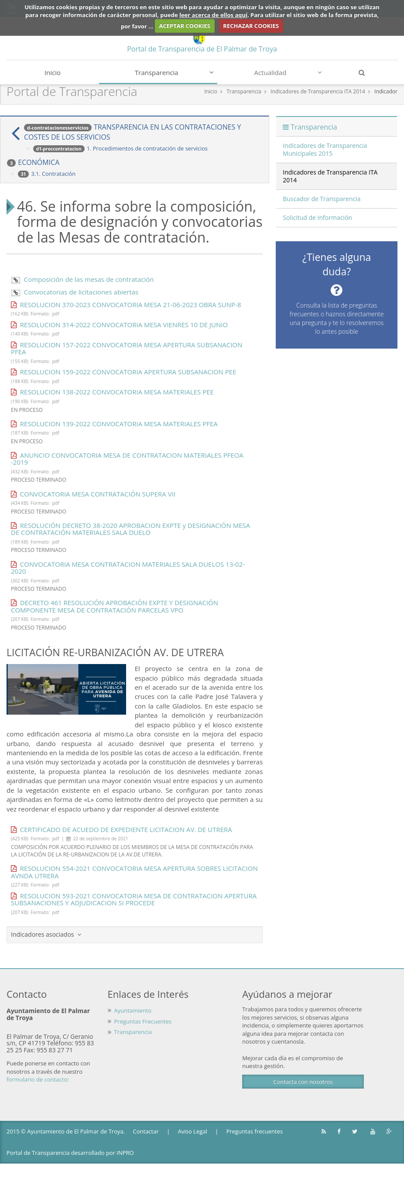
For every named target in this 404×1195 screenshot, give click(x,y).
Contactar (146, 1131)
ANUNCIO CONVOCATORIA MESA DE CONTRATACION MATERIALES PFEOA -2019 (127, 459)
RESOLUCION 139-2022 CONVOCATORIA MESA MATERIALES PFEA (114, 423)
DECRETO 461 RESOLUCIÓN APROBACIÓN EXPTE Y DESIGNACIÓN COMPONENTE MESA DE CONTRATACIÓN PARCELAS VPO (114, 606)
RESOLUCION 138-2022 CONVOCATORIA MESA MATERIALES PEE (112, 391)
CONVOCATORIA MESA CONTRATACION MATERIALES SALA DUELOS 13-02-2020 (128, 568)
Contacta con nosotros (302, 1081)
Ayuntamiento (133, 1010)
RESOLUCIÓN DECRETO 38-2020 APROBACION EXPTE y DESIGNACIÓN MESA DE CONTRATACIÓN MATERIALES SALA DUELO (130, 529)
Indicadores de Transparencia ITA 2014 (317, 91)
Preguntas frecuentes (254, 1131)
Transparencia (174, 72)
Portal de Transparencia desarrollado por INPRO (70, 1153)
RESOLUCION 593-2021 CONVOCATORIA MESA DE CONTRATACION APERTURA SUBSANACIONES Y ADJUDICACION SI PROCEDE (134, 899)
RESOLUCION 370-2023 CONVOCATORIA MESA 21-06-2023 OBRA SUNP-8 (126, 304)
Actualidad (288, 72)
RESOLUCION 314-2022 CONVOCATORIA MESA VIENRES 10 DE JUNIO (119, 324)
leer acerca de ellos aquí (213, 15)
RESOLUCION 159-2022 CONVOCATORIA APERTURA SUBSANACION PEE (123, 371)
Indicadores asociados (46, 934)
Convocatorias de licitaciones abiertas (74, 292)
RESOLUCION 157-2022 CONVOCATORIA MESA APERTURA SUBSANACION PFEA (126, 348)
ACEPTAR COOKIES (184, 26)
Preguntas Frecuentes (143, 1021)
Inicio (53, 72)
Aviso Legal (192, 1131)
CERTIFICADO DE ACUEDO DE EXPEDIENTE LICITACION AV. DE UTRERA (121, 829)
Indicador (385, 91)
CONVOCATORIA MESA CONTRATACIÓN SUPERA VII (93, 494)
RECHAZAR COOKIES (251, 26)
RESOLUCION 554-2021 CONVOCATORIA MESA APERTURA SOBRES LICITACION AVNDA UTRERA (134, 872)
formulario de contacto (37, 1079)
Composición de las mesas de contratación (82, 279)
